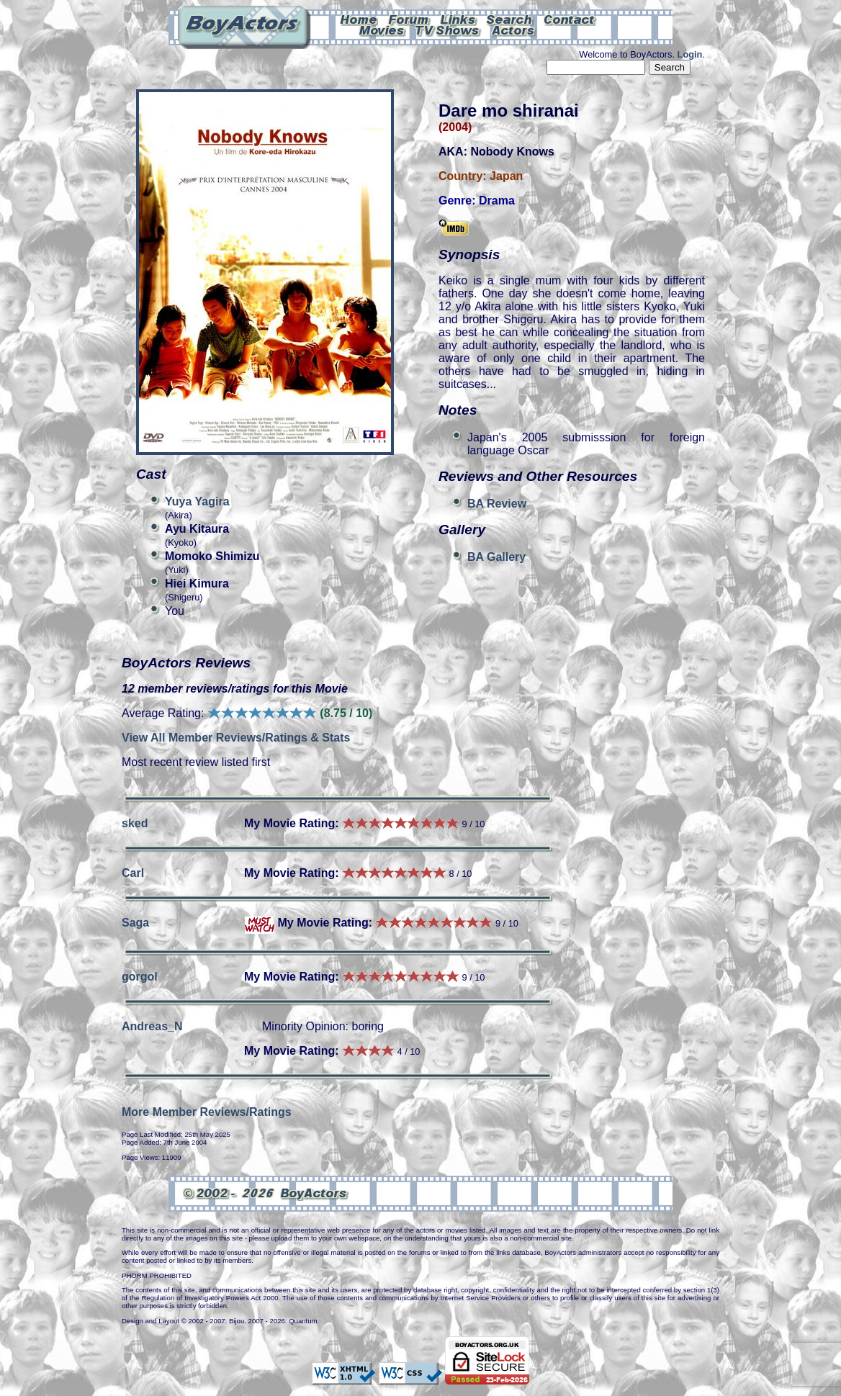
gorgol (140, 977)
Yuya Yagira (197, 501)
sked (135, 823)
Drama (497, 200)
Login (690, 54)
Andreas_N (152, 1026)
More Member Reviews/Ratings (207, 1112)
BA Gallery (496, 557)
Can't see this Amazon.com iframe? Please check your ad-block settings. (788, 99)
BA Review (496, 503)
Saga (135, 923)
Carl (133, 873)
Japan (506, 176)
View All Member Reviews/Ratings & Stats (236, 737)
